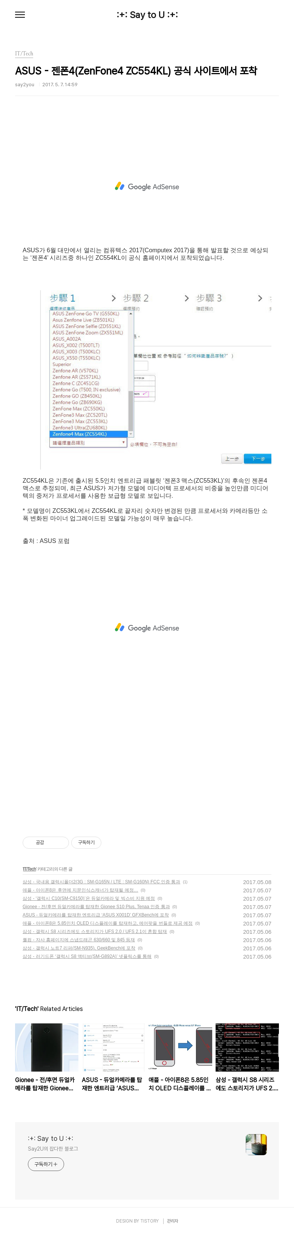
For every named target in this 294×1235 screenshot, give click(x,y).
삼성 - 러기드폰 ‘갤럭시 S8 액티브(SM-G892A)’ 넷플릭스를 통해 (87, 956)
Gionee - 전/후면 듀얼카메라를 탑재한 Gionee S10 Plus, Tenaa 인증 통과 (96, 906)
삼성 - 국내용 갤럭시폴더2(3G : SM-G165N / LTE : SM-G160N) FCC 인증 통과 (102, 881)
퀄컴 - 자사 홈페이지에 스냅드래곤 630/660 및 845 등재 (79, 939)
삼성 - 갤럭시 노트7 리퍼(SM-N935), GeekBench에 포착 (79, 948)
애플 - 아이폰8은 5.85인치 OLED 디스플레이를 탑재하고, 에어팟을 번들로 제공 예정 (108, 923)
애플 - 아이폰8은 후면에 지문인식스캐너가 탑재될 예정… (80, 890)
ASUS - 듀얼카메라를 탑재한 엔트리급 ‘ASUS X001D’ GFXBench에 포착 (96, 915)
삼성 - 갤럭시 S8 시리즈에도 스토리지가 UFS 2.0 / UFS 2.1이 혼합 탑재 (95, 931)
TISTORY (149, 1221)
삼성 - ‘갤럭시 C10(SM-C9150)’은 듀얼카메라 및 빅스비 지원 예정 (89, 898)
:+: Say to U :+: (147, 15)
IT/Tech (29, 869)
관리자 (172, 1221)
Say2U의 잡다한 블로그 (53, 1149)
